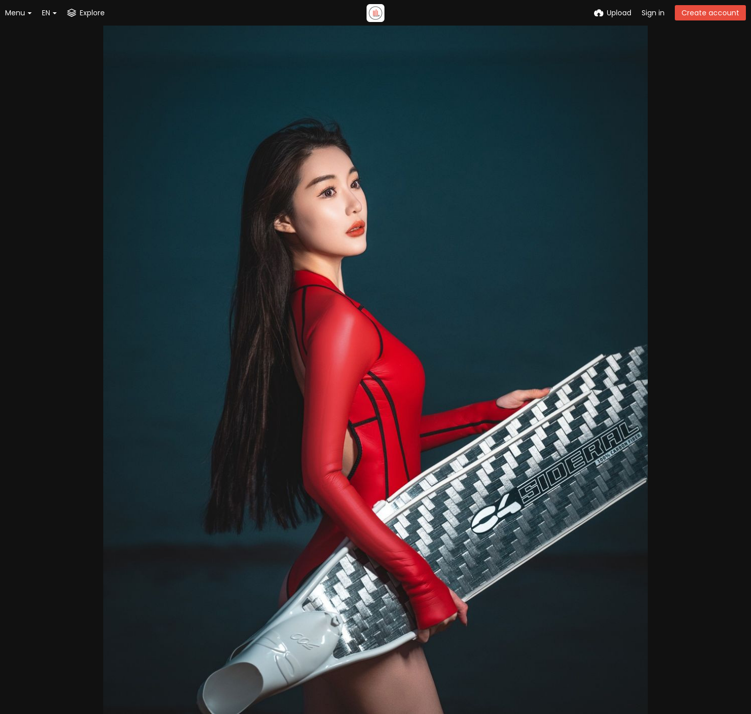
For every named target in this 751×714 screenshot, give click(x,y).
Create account (710, 13)
